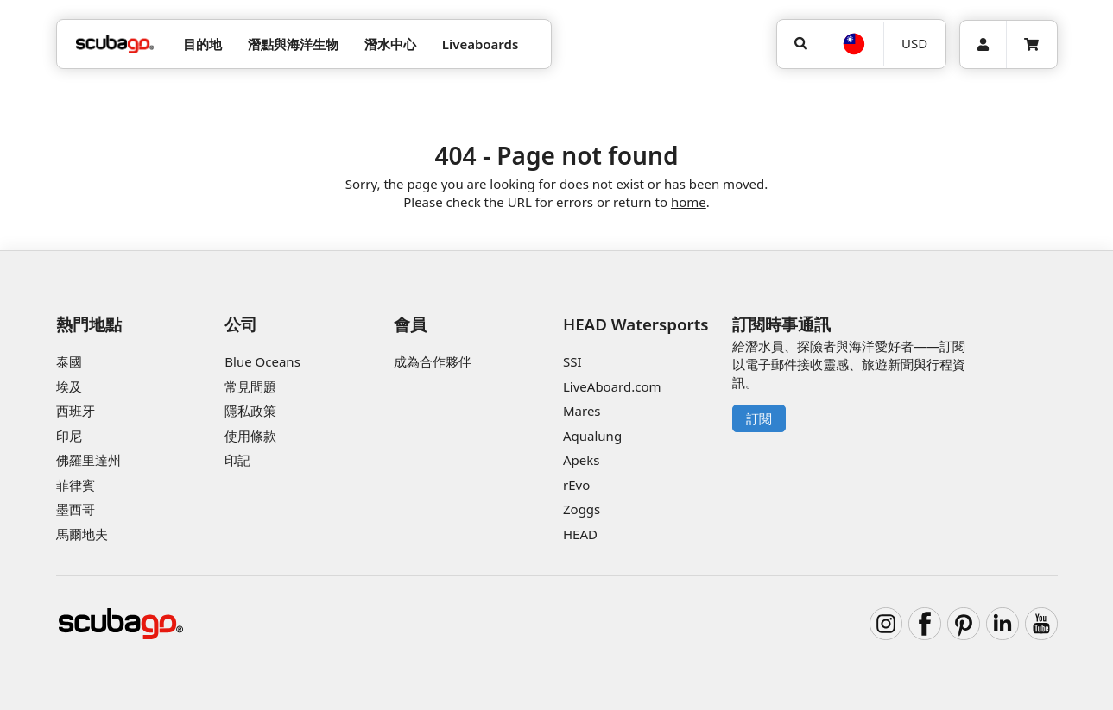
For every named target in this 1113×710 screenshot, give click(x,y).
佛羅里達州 (88, 459)
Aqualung (592, 435)
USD (914, 43)
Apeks (581, 459)
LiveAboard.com (612, 386)
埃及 (69, 386)
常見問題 (250, 386)
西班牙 (75, 410)
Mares (582, 410)
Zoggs (581, 509)
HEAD (580, 534)
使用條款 (250, 435)
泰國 (69, 361)
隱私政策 (250, 410)
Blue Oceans (262, 361)
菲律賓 (75, 484)
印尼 (69, 435)
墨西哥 (75, 509)
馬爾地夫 (82, 534)
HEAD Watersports (636, 324)
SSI (572, 361)
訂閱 (759, 418)
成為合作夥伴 (432, 361)
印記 (237, 459)
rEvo (576, 484)
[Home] (115, 44)
